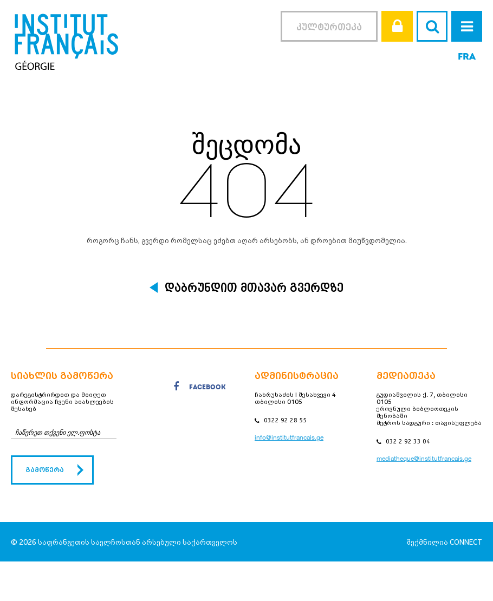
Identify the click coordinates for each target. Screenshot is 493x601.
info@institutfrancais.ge (289, 437)
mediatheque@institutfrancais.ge (424, 458)
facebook (199, 388)
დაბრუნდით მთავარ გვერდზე (254, 287)
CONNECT (466, 542)
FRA (467, 57)
